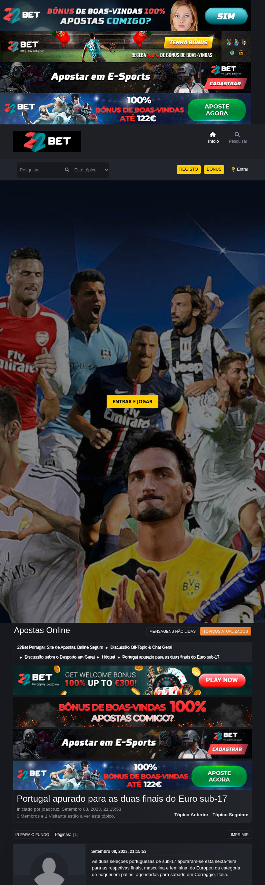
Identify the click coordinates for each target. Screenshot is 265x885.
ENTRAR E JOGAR (132, 401)
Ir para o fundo (32, 834)
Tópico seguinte (230, 814)
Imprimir (240, 834)
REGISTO (188, 169)
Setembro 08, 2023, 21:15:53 (118, 851)
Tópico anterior (191, 814)
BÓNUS (214, 169)
